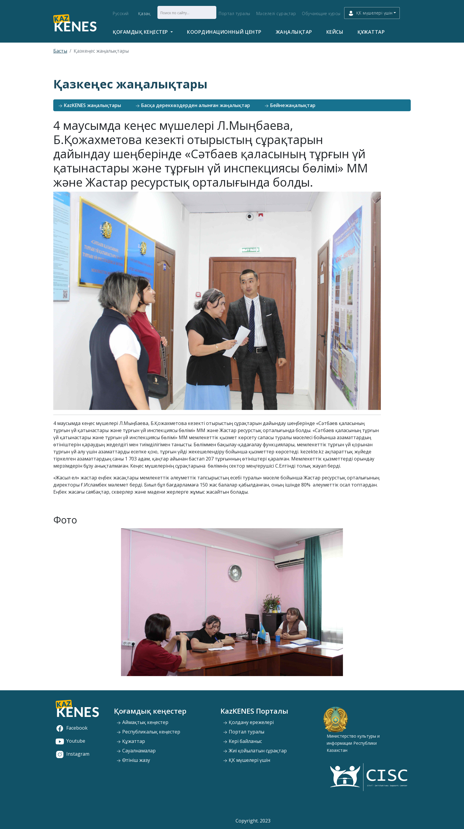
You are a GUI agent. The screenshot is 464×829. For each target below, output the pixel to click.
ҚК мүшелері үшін (246, 760)
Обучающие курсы (321, 13)
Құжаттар (371, 32)
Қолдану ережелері (248, 722)
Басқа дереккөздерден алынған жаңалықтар (192, 105)
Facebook (72, 728)
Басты (60, 51)
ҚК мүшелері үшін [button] (370, 13)
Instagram (72, 754)
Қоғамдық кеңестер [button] (141, 32)
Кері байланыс (242, 741)
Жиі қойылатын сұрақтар (255, 750)
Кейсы (335, 32)
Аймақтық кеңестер (142, 722)
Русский (121, 13)
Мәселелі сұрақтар (276, 13)
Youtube (70, 741)
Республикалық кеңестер (148, 731)
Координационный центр (224, 32)
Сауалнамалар (136, 750)
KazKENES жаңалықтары (89, 105)
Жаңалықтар (294, 32)
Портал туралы (234, 13)
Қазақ (144, 13)
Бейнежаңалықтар (289, 105)
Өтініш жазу (133, 760)
